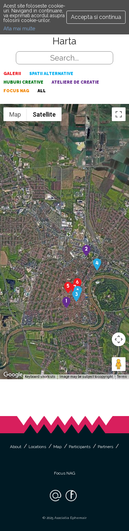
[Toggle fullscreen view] (119, 114)
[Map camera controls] (119, 339)
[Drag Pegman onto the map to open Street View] (119, 364)
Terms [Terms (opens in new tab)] (122, 377)
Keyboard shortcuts (40, 377)
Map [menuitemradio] (15, 114)
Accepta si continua (96, 17)
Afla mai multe (19, 28)
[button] (66, 302)
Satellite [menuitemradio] (44, 114)
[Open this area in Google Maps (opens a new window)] (13, 374)
